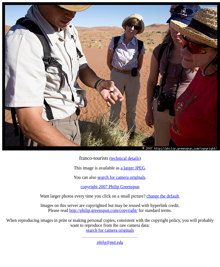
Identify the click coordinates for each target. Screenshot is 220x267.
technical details (125, 158)
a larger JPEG (133, 168)
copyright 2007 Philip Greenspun (110, 186)
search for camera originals (121, 177)
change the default (162, 196)
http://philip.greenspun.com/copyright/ (103, 210)
